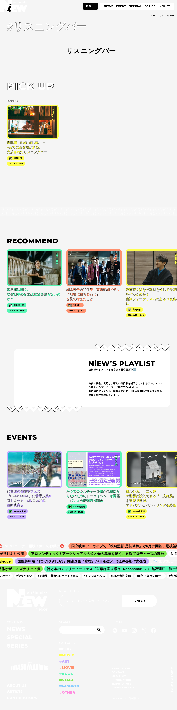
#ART (64, 661)
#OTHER (67, 692)
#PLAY (65, 649)
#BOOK (66, 674)
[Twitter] (143, 631)
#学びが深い (26, 575)
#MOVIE (66, 667)
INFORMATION (121, 680)
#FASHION (69, 686)
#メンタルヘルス (96, 575)
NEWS (108, 6)
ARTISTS (15, 692)
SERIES (150, 6)
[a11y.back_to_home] (14, 7)
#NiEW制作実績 (123, 575)
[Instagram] (134, 631)
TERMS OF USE (121, 683)
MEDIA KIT (118, 676)
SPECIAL (135, 6)
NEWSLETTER (69, 591)
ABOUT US (17, 685)
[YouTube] (124, 631)
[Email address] (90, 601)
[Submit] (99, 630)
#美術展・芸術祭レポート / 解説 (59, 575)
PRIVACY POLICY (122, 687)
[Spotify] (114, 631)
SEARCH (65, 622)
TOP (152, 15)
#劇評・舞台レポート (151, 575)
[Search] (82, 630)
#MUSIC (66, 655)
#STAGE (66, 680)
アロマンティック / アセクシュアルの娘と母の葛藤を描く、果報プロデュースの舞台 (100, 554)
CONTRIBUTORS (22, 698)
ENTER (140, 600)
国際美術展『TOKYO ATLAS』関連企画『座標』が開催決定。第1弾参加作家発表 (84, 561)
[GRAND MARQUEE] (29, 666)
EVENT (121, 6)
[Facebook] (153, 631)
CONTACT (117, 672)
